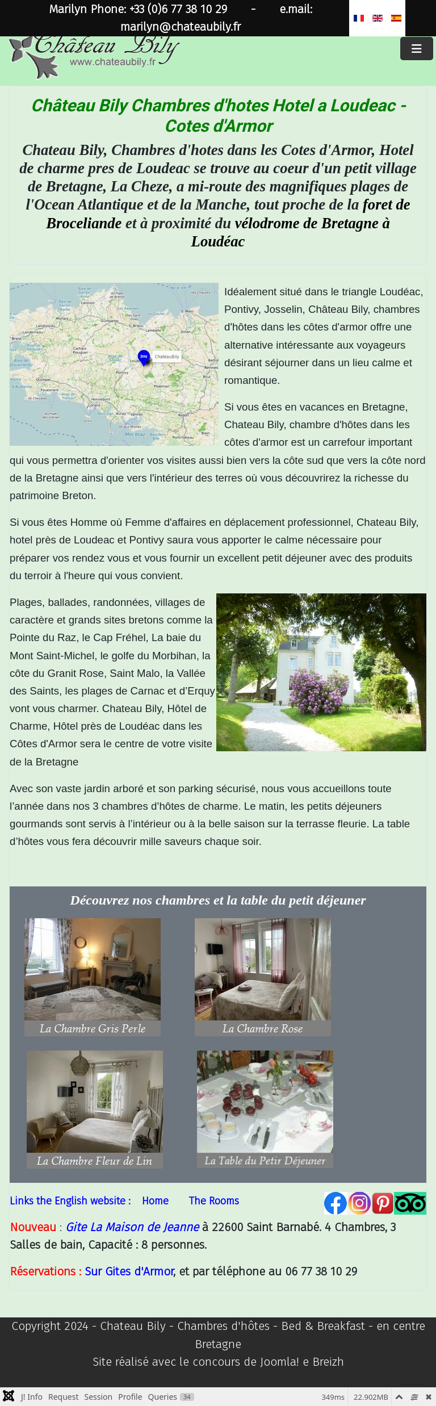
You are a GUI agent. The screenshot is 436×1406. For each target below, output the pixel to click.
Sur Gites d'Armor (129, 1272)
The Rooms (213, 1201)
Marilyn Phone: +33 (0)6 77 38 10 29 (138, 9)
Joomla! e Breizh (302, 1362)
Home (155, 1201)
